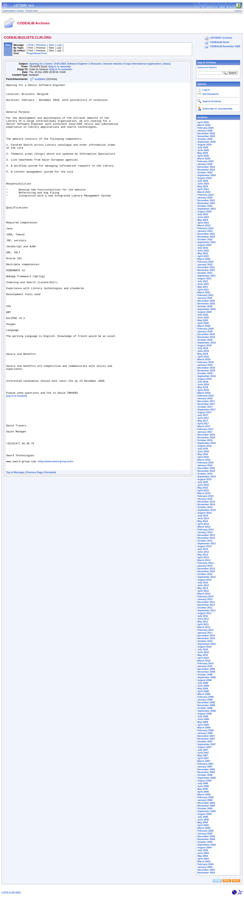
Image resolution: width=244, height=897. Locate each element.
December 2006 (206, 769)
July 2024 (202, 181)
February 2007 (205, 764)
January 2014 (204, 532)
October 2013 (204, 540)
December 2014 (206, 501)
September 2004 (206, 844)
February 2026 (205, 128)
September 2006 (206, 777)
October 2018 (204, 373)
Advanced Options (207, 67)
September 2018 (206, 376)
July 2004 (202, 850)
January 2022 (204, 264)
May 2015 (202, 487)
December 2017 (206, 401)
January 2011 (204, 632)
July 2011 (202, 616)
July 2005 (202, 817)
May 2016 (202, 454)
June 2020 (203, 317)
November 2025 (206, 136)
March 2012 (203, 593)
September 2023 (206, 208)
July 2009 (202, 683)
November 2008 (206, 705)
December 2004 (206, 836)
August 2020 (204, 312)
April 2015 (203, 490)
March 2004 (203, 861)
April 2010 (203, 658)
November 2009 (206, 671)
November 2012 (206, 571)
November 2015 (206, 471)
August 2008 (204, 713)
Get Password (210, 94)
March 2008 (203, 727)
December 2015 (206, 468)
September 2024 (206, 175)
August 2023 (204, 211)
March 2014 (203, 526)
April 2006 (203, 791)
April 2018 (203, 390)
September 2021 (206, 275)
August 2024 (204, 178)
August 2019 (204, 345)
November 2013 (206, 538)
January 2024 (204, 197)
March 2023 (203, 225)
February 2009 (205, 697)
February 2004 (205, 864)
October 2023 (204, 206)
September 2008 (206, 711)
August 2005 (204, 814)
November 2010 (206, 638)
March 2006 (203, 794)
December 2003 (206, 870)
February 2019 (205, 362)
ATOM (217, 880)
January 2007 (204, 766)
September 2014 (206, 510)
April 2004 (203, 858)
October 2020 (204, 306)
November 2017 (206, 404)
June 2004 (203, 853)
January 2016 (204, 465)
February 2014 (205, 529)
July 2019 (202, 348)
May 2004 (202, 856)
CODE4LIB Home (219, 42)
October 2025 (204, 139)
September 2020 (206, 309)
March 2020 (203, 326)
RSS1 (227, 880)
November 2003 (206, 872)
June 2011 (203, 618)
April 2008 (203, 724)
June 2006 (203, 786)
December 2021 (206, 267)
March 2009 (203, 694)
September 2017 (206, 409)
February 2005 (205, 830)
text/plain (40, 79)
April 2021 (203, 289)
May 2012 (202, 588)
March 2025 (203, 158)
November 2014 (206, 504)
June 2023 (203, 217)
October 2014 (204, 507)
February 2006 (205, 797)
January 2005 (204, 833)
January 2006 (204, 800)
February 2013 (205, 563)
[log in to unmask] (59, 66)
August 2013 (204, 546)
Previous (41, 45)
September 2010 (206, 644)
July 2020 (202, 314)
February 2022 (205, 261)
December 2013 (206, 535)
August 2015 (204, 479)
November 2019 (206, 337)
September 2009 (206, 677)
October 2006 (204, 775)
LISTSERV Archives (221, 37)
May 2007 (202, 755)
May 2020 (202, 320)
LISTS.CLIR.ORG (11, 892)
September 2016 (206, 443)
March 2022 (203, 259)
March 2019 (203, 359)
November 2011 (206, 605)
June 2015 (203, 485)
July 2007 (202, 750)
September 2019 (206, 342)
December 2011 (206, 602)
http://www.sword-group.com (55, 536)
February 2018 (205, 395)
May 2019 (202, 353)
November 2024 (206, 169)
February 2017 (205, 429)
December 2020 (206, 300)
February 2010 (205, 663)
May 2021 (202, 287)
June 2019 (203, 351)
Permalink (50, 549)
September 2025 (206, 141)
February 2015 (205, 496)
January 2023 (204, 231)
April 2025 (203, 155)
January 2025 (204, 164)
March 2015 (203, 493)
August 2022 (204, 245)
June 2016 (203, 451)
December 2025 (206, 133)
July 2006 (202, 783)
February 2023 (205, 228)
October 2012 (204, 574)
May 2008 (202, 722)
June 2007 (203, 752)
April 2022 (203, 256)
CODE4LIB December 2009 (225, 46)
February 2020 (205, 328)
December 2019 (206, 334)
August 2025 (204, 144)
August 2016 (204, 446)
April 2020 (203, 323)
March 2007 (203, 761)
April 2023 (203, 222)
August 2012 (204, 579)
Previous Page (34, 549)
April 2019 (203, 356)
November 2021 (206, 270)
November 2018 (206, 370)
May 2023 (202, 220)
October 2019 (204, 340)
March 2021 (203, 292)
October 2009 (204, 674)
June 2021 (203, 284)
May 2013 (202, 554)
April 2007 (203, 758)
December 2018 (206, 367)
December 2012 (206, 568)
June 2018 (203, 384)
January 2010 (204, 666)
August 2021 (204, 278)
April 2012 (203, 591)
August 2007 (204, 747)
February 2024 (205, 194)
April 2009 (203, 691)
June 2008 (203, 719)
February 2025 (205, 161)
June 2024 (203, 183)
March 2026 (203, 125)
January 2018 (204, 398)
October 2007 (204, 741)
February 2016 (205, 462)
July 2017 (202, 415)
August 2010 (204, 646)
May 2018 (202, 387)
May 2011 (202, 621)
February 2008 (205, 730)
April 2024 (203, 189)
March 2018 (203, 393)
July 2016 (202, 448)
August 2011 (204, 613)
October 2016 (204, 440)
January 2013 (204, 565)
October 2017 (204, 406)
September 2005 (206, 811)
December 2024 (206, 167)
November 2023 (206, 203)
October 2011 (204, 607)
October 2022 (204, 239)
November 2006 (206, 772)
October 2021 (204, 273)
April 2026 (203, 122)
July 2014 (202, 515)
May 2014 (202, 521)
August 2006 (204, 780)
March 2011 (203, 627)
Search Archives (206, 62)
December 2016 (206, 434)
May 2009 (202, 688)
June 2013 (203, 552)
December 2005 (206, 803)
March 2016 (203, 459)
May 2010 (202, 655)
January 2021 (204, 298)
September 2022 (206, 242)
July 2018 (202, 381)
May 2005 (202, 822)
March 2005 (203, 828)
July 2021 (202, 281)
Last (59, 45)
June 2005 (203, 819)
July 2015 (202, 482)
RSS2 (236, 880)
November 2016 (206, 437)
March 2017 (203, 426)
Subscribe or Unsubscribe (217, 108)
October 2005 (204, 808)
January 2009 (204, 699)
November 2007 (206, 738)
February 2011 (205, 630)
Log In (206, 89)
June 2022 (203, 250)
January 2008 (204, 733)
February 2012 (205, 596)
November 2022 (206, 236)
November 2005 (206, 805)
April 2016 (203, 457)
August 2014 (204, 512)
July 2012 (202, 582)
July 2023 (202, 214)
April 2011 (203, 624)
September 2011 (206, 610)
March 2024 (203, 192)
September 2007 (206, 744)
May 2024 (202, 186)
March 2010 (203, 660)
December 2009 (206, 669)
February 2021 (205, 295)
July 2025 (202, 147)
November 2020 (206, 303)
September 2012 (206, 577)
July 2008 (202, 716)
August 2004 (204, 847)
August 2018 (204, 379)
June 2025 (203, 150)
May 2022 (202, 253)
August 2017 (204, 412)
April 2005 (203, 825)
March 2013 (203, 560)
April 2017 (203, 423)
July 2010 (202, 649)
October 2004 (204, 842)
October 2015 (204, 473)
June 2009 (203, 685)
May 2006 (202, 789)
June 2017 (203, 418)
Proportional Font (37, 53)
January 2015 (204, 499)
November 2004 (206, 839)
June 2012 (203, 585)
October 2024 (204, 172)
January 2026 (204, 130)
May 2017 (202, 420)
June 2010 (203, 652)
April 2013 (203, 557)
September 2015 (206, 476)
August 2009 (204, 680)
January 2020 (204, 331)
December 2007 (206, 736)
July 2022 (202, 247)
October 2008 (204, 708)
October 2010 (204, 641)
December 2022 (206, 234)
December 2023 (206, 200)
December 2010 (206, 635)
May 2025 (202, 153)
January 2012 (204, 599)
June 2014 (203, 518)
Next (51, 45)
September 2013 (206, 543)
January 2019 (204, 365)
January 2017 (204, 432)
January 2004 (204, 867)
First (31, 45)
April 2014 (203, 524)
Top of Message (15, 549)
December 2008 (206, 702)
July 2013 (202, 549)
